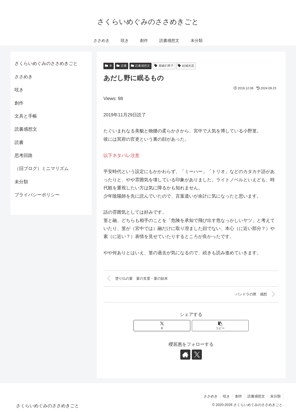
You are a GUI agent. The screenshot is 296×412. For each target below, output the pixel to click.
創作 (19, 103)
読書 (121, 65)
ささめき (24, 76)
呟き (19, 89)
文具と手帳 (26, 116)
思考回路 (24, 155)
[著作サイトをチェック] (185, 355)
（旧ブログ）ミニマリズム (42, 168)
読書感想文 (140, 65)
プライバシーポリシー (37, 194)
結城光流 (186, 65)
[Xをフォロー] (197, 355)
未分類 (21, 181)
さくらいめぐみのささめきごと (46, 63)
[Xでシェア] (162, 325)
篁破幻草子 (164, 65)
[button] (220, 325)
